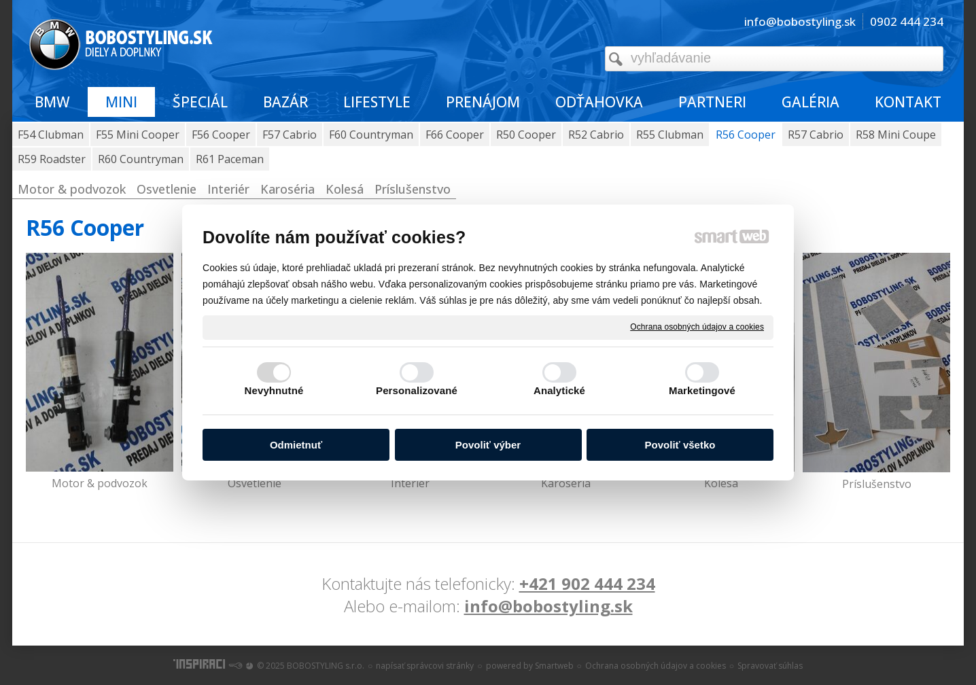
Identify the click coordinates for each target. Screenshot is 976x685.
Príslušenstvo (876, 483)
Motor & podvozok (99, 483)
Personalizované (416, 390)
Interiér (410, 483)
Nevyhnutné (274, 390)
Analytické (559, 390)
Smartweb (554, 665)
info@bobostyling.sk (548, 606)
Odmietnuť (296, 445)
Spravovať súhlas (770, 665)
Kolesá (721, 483)
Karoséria (566, 483)
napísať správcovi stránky (425, 665)
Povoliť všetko (680, 445)
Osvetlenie (254, 483)
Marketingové (702, 390)
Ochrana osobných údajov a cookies (697, 327)
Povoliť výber (488, 445)
